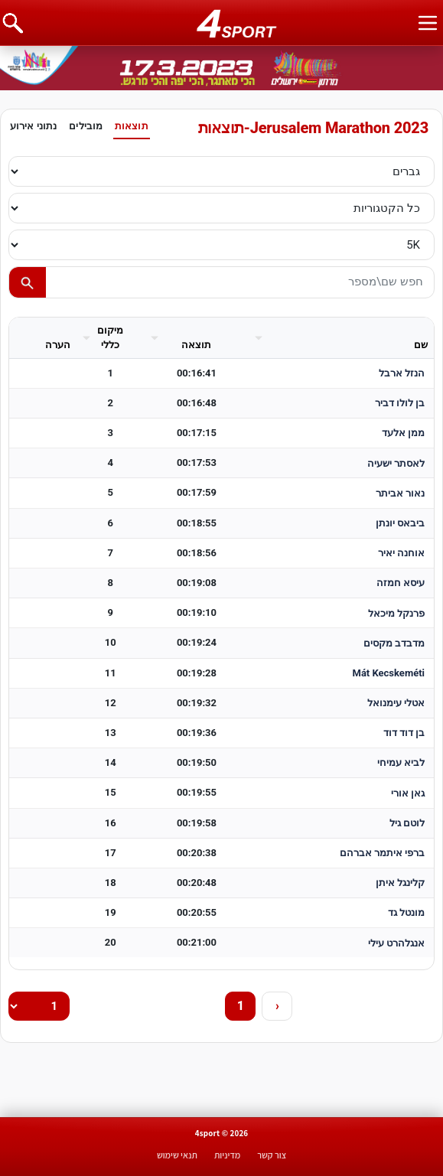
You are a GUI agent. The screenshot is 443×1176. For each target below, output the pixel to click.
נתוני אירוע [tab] (33, 126)
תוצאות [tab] (131, 126)
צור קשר (271, 1155)
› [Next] (277, 1005)
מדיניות (227, 1155)
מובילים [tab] (86, 126)
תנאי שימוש (177, 1155)
